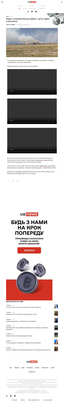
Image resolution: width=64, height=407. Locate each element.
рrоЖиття (32, 372)
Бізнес (37, 367)
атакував (18, 171)
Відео (7, 16)
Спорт (53, 367)
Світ (12, 16)
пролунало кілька (42, 160)
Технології (44, 367)
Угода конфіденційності (34, 399)
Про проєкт (14, 399)
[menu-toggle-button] (2, 2)
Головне (8, 305)
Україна (16, 367)
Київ (23, 367)
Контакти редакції (47, 399)
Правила (23, 399)
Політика (30, 367)
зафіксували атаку (45, 166)
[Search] (62, 2)
